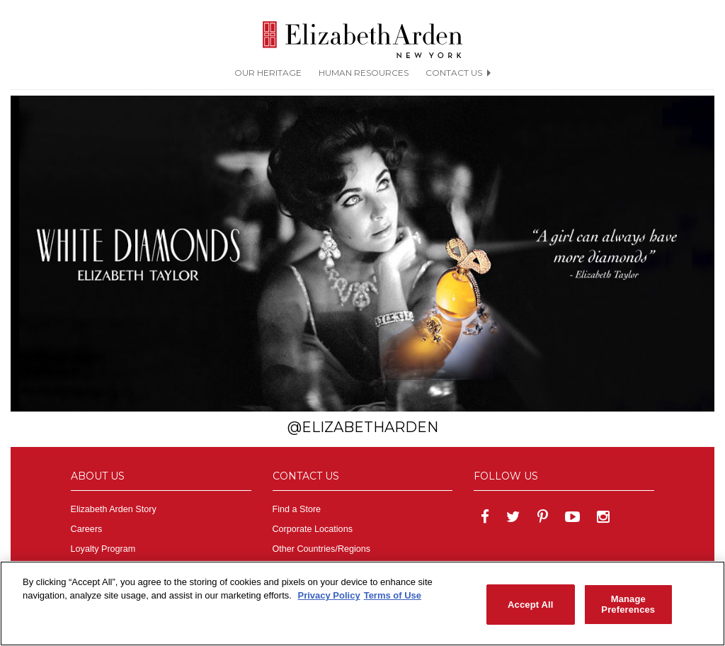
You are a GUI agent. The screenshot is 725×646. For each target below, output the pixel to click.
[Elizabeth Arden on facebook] (485, 518)
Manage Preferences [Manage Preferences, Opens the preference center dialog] (628, 605)
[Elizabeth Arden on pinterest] (542, 518)
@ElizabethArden (362, 427)
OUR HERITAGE (268, 72)
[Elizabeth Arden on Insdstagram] (603, 518)
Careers (87, 529)
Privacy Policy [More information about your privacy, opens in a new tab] (328, 595)
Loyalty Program (103, 549)
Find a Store (297, 509)
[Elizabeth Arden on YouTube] (572, 518)
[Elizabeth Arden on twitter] (513, 518)
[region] (362, 603)
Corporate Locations (313, 529)
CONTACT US (458, 72)
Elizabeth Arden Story (113, 509)
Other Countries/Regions (322, 549)
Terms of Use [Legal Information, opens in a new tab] (392, 595)
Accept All (530, 604)
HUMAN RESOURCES (364, 72)
